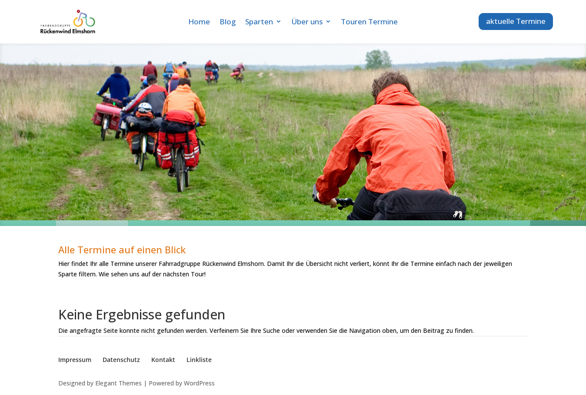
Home (199, 22)
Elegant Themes (118, 383)
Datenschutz (121, 359)
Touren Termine (369, 22)
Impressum (74, 359)
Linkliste (199, 359)
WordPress (199, 383)
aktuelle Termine (516, 21)
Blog (228, 22)
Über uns (307, 22)
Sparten (259, 22)
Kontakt (163, 359)
